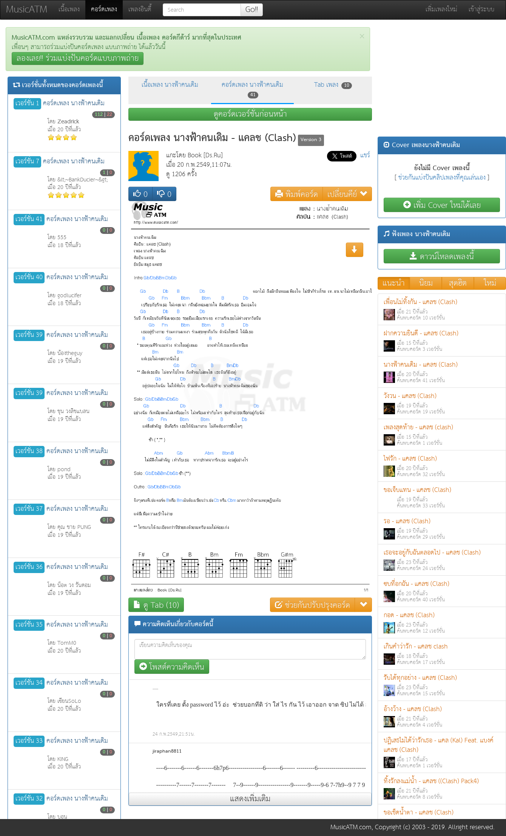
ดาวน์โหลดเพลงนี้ (442, 256)
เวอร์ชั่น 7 (27, 162)
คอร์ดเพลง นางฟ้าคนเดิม (252, 89)
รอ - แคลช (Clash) (442, 529)
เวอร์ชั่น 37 (29, 509)
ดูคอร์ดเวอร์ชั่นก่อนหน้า (250, 114)
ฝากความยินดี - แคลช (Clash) (442, 341)
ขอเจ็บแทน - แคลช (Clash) (442, 497)
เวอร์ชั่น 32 (29, 799)
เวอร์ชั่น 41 (29, 219)
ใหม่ (490, 283)
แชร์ (365, 155)
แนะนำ (394, 283)
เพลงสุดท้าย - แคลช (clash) (442, 435)
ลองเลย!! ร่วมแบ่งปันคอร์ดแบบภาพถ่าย (78, 58)
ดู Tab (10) (156, 605)
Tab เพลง (333, 85)
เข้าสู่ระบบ (481, 9)
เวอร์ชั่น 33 (29, 741)
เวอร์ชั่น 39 (29, 335)
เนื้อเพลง (69, 9)
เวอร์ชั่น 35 (29, 625)
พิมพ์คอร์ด (296, 194)
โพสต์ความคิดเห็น (171, 667)
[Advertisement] (442, 80)
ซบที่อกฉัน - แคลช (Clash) (442, 591)
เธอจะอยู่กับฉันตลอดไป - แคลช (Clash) (442, 560)
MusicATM (26, 9)
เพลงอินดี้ (139, 9)
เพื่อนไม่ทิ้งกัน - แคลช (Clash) (442, 310)
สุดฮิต (458, 283)
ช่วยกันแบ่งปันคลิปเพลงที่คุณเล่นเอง (442, 178)
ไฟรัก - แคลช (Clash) (442, 466)
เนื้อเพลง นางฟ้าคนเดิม (170, 85)
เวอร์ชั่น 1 (27, 103)
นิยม (426, 283)
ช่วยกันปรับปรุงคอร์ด (312, 605)
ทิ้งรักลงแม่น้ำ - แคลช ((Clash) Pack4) (442, 789)
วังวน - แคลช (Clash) (442, 403)
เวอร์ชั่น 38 (29, 451)
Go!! (251, 9)
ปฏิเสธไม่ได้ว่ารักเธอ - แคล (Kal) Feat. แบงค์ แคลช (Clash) (442, 752)
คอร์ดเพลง (107, 9)
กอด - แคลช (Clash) (442, 623)
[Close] (361, 36)
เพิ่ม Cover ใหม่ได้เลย (442, 205)
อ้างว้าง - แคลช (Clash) (442, 717)
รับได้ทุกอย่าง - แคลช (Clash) (442, 685)
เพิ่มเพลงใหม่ (441, 9)
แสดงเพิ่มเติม (250, 799)
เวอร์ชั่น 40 (29, 277)
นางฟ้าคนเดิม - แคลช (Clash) (442, 372)
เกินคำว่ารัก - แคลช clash (442, 654)
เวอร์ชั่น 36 (29, 567)
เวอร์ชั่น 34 (29, 683)
